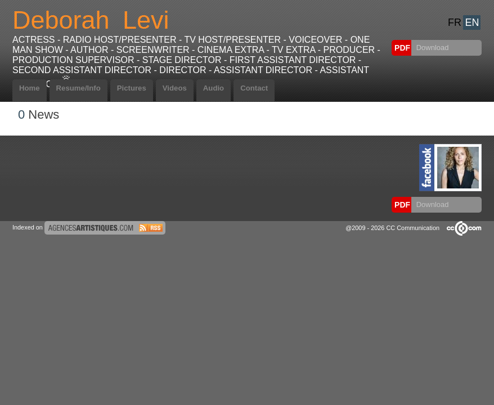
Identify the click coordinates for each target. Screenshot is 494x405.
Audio (213, 88)
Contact (254, 88)
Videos (175, 88)
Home (29, 88)
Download (431, 47)
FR (454, 22)
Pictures (131, 88)
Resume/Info (78, 88)
